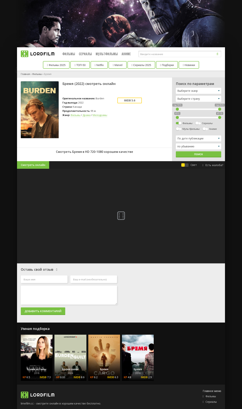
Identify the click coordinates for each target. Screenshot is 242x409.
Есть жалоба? (212, 165)
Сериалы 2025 (141, 65)
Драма (87, 115)
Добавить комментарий (43, 311)
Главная (25, 74)
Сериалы (85, 54)
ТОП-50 (79, 65)
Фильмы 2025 (56, 65)
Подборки (167, 65)
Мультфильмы (107, 54)
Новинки (189, 65)
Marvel (117, 65)
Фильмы (68, 54)
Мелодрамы (100, 115)
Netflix (99, 65)
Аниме (126, 54)
